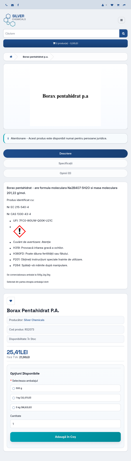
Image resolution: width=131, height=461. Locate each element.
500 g (17, 388)
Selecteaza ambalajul (25, 380)
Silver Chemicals (34, 319)
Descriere (65, 153)
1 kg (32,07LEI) (21, 397)
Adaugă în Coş (65, 437)
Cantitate (15, 415)
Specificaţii (66, 163)
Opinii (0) (65, 173)
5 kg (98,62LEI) (22, 407)
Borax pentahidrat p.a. (35, 56)
